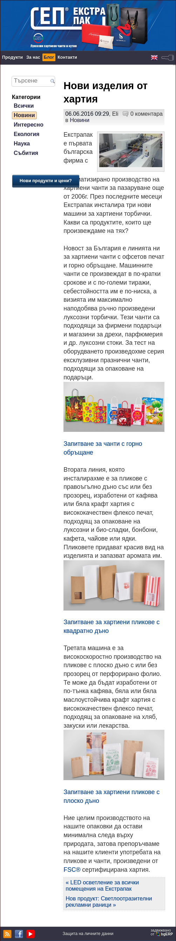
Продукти (12, 57)
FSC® (71, 869)
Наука (22, 144)
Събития (26, 153)
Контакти (67, 57)
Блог (49, 57)
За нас (33, 57)
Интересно (28, 125)
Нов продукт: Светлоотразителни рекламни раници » (109, 902)
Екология (26, 134)
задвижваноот (162, 932)
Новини (24, 115)
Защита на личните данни (88, 933)
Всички (24, 106)
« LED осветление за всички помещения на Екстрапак (102, 885)
